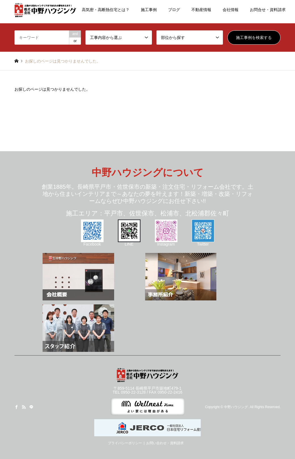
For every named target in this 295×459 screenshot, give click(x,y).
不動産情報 (201, 9)
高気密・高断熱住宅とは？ (105, 9)
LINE (129, 242)
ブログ (174, 9)
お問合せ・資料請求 (268, 9)
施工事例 (149, 9)
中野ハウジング (236, 407)
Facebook (92, 242)
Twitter (203, 242)
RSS (24, 407)
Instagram (166, 242)
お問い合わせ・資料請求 (165, 443)
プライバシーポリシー (125, 443)
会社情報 (230, 9)
